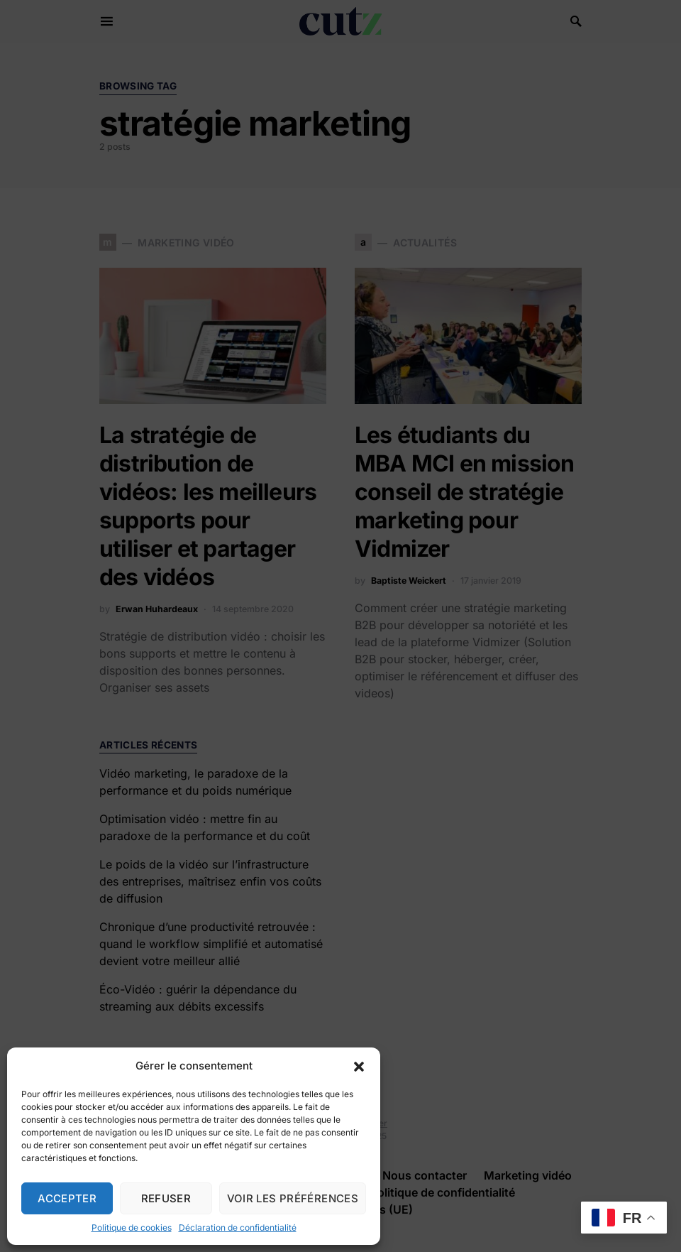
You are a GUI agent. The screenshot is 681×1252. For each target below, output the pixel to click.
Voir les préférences (293, 1198)
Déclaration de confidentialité (238, 1227)
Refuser (166, 1198)
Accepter (67, 1198)
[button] (359, 1066)
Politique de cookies (132, 1227)
